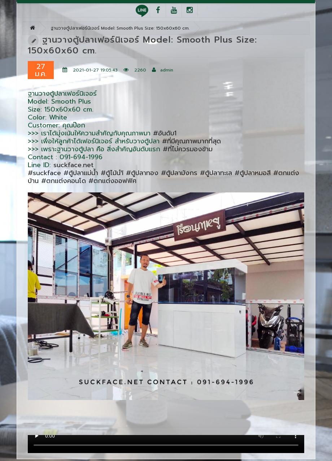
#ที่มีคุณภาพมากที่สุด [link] (191, 141)
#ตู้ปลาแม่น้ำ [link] (81, 173)
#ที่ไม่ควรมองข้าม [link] (188, 149)
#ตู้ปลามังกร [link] (179, 173)
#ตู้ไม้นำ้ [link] (112, 173)
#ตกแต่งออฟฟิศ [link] (112, 181)
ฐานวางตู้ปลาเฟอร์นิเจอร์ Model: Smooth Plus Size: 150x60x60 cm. (120, 28)
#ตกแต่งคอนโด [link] (63, 181)
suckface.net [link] (73, 165)
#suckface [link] (44, 173)
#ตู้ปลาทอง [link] (142, 173)
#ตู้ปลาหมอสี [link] (253, 173)
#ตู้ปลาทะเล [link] (216, 173)
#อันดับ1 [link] (164, 133)
